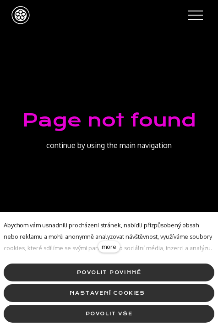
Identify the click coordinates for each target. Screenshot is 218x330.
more (109, 246)
